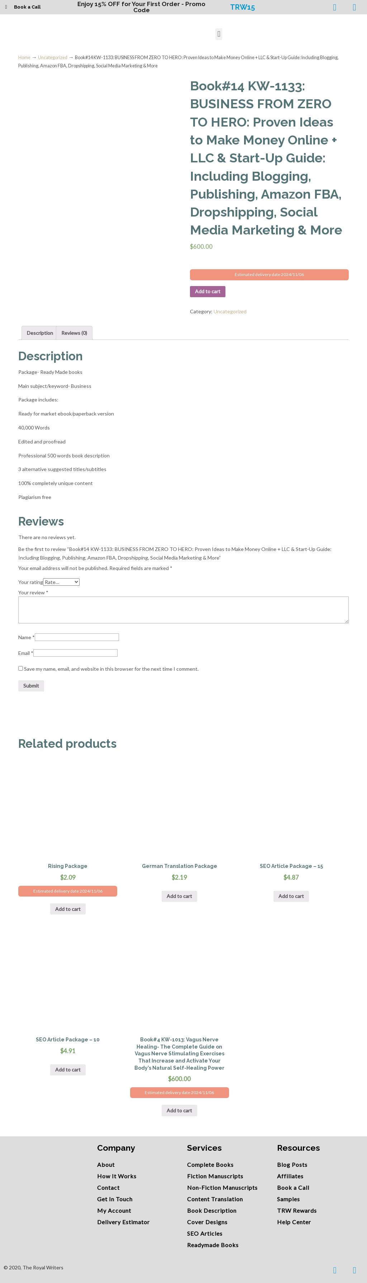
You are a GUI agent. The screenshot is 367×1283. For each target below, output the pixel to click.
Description (40, 333)
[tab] (40, 333)
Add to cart (207, 291)
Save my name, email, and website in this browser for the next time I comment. (111, 669)
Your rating (30, 582)
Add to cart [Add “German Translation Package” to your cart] (179, 896)
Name (26, 637)
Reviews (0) (74, 333)
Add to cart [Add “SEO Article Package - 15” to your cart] (291, 896)
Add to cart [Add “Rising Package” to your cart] (68, 909)
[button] (218, 34)
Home (24, 57)
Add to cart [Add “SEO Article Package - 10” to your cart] (68, 1069)
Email (25, 653)
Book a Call (27, 7)
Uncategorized (52, 57)
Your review (33, 592)
